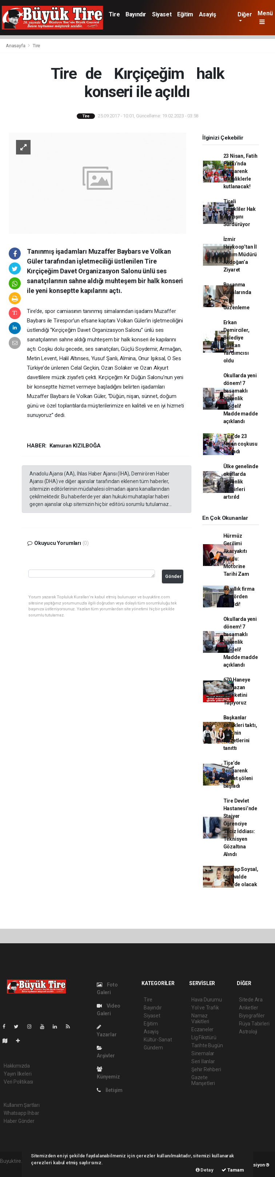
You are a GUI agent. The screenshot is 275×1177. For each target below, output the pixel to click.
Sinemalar (202, 1053)
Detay (205, 1170)
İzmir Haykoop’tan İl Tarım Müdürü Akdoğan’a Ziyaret (240, 254)
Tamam (233, 1170)
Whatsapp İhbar (21, 1113)
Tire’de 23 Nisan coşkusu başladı (240, 443)
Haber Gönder (19, 1121)
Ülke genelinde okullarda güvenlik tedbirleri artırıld (240, 481)
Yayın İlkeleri (17, 1074)
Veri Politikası (18, 1082)
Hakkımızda (17, 1066)
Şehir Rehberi (206, 1069)
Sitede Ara (251, 1000)
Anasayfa (16, 45)
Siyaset (161, 14)
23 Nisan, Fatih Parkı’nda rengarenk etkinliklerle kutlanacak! (240, 171)
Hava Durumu (206, 1000)
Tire (114, 14)
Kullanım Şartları (22, 1105)
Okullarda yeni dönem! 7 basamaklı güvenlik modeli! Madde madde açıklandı (240, 398)
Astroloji (248, 1032)
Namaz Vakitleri (200, 1018)
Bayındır (135, 14)
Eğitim (185, 14)
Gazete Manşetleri (203, 1080)
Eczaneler (202, 1029)
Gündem (153, 1048)
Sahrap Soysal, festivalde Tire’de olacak (240, 876)
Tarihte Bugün (207, 1045)
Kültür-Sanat (158, 1040)
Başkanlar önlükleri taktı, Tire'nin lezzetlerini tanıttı (240, 733)
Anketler (248, 1008)
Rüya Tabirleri (254, 1024)
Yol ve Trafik (205, 1008)
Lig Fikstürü (203, 1037)
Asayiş (207, 14)
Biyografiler (252, 1016)
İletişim (110, 1090)
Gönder (173, 576)
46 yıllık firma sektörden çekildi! (239, 596)
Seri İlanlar (203, 1061)
